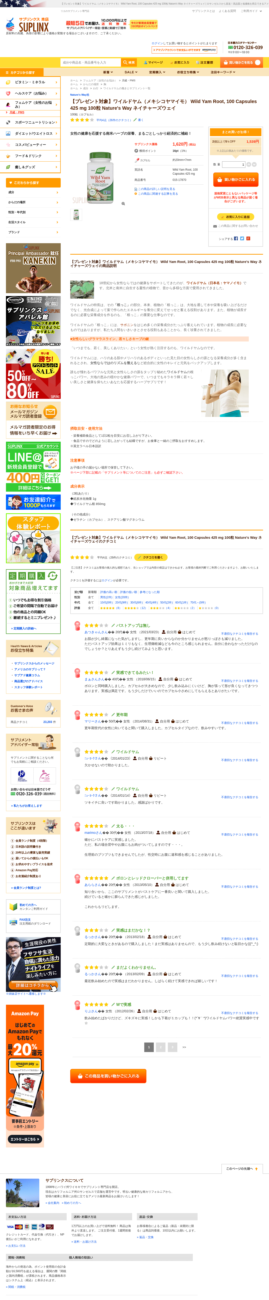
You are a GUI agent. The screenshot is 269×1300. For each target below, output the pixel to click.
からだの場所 (16, 202)
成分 (11, 192)
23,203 (47, 722)
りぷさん (91, 1011)
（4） (161, 608)
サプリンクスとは (203, 11)
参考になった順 (150, 592)
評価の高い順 (108, 592)
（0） (209, 608)
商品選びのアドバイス (28, 681)
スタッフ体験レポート (28, 687)
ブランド (14, 232)
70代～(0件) (197, 602)
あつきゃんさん (96, 632)
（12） (136, 608)
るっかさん (93, 937)
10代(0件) (106, 602)
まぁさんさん (95, 679)
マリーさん (93, 721)
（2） (185, 608)
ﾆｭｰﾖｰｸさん (93, 758)
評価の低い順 (128, 592)
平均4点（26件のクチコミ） (114, 120)
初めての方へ (28, 905)
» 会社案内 (52, 1203)
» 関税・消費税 (15, 1287)
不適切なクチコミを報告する (239, 633)
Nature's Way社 (79, 94)
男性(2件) (106, 597)
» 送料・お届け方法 (84, 1241)
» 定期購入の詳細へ (23, 628)
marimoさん (93, 833)
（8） (111, 608)
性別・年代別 (16, 212)
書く (141, 120)
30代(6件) (136, 602)
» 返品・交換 (145, 1237)
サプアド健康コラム (27, 675)
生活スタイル (16, 222)
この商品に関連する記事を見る (158, 193)
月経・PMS (17, 112)
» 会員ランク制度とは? (26, 888)
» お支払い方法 (15, 1245)
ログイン (157, 43)
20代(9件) (121, 602)
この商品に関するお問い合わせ (238, 225)
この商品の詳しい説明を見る (156, 189)
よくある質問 (227, 11)
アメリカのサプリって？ (30, 669)
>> (184, 1047)
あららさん (93, 885)
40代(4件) (151, 602)
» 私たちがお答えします (26, 805)
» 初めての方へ (71, 1203)
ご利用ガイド (249, 11)
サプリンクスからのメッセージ (34, 663)
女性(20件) (122, 597)
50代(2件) (166, 602)
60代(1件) (181, 602)
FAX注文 (25, 919)
